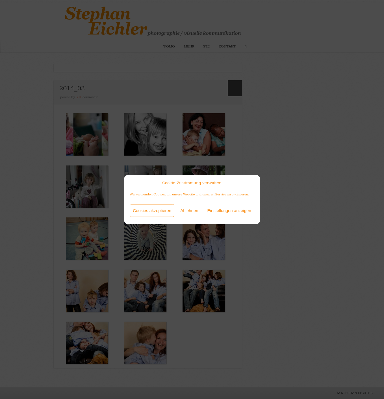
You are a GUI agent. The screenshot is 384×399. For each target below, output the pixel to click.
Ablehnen (189, 210)
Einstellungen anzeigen (229, 210)
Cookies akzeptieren (152, 210)
